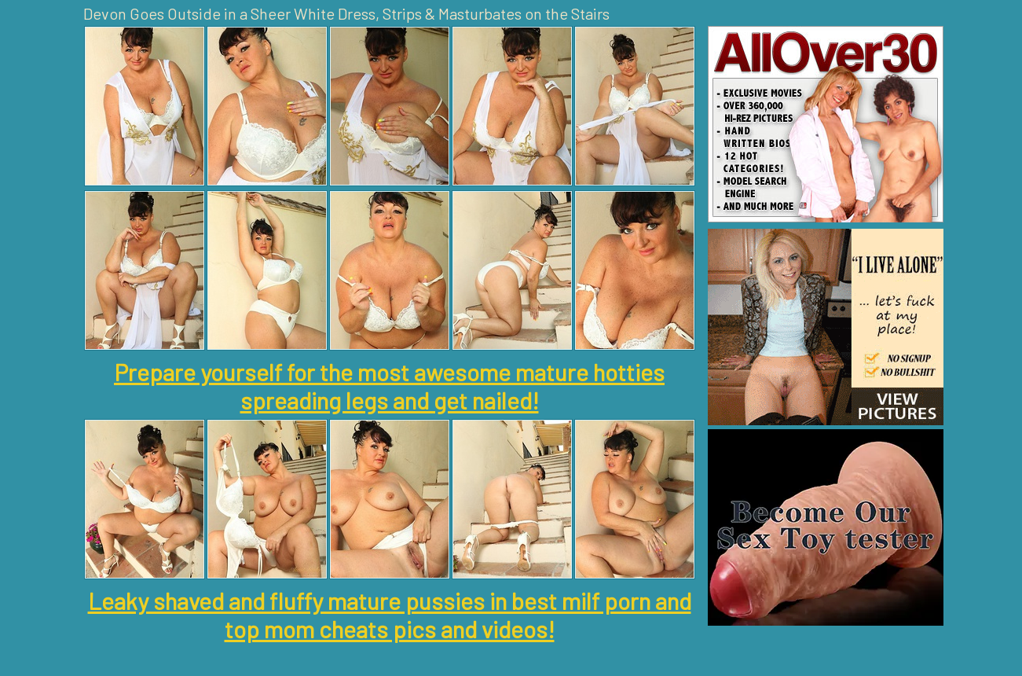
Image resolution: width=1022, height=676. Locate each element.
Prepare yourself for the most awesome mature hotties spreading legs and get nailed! (389, 386)
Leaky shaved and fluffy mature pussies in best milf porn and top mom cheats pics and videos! (389, 614)
